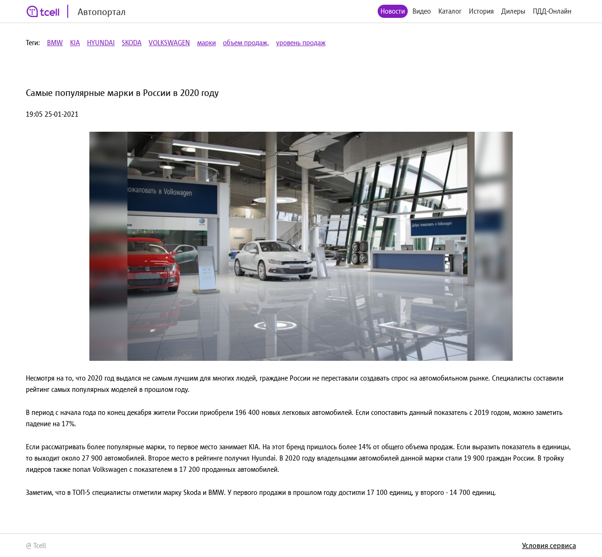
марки (206, 42)
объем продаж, (246, 42)
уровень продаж (300, 42)
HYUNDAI (101, 42)
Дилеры (513, 11)
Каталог (449, 11)
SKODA (132, 42)
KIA (75, 42)
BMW (55, 42)
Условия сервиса (549, 545)
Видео (421, 11)
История (481, 11)
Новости (392, 11)
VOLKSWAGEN (169, 42)
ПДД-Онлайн (552, 11)
